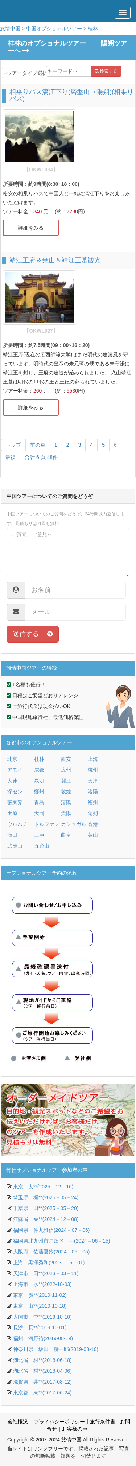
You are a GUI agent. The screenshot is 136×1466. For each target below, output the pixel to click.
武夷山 (14, 846)
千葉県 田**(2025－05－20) (46, 1208)
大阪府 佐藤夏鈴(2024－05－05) (51, 1252)
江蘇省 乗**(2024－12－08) (46, 1219)
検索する (106, 71)
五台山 (41, 846)
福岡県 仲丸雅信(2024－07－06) (51, 1230)
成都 (39, 770)
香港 (93, 824)
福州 (93, 802)
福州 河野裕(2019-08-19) (43, 1338)
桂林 (93, 28)
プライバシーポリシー (59, 1421)
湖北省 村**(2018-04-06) (42, 1371)
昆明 (39, 781)
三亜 (39, 835)
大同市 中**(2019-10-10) (42, 1317)
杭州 (93, 770)
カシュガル (73, 824)
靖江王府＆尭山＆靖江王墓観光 (55, 260)
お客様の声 (74, 1429)
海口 (12, 835)
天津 (93, 781)
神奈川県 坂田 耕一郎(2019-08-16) (55, 1349)
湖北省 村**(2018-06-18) (42, 1360)
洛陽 (93, 791)
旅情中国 (10, 28)
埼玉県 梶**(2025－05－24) (46, 1197)
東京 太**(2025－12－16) (43, 1186)
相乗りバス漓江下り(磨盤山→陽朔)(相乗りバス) (71, 95)
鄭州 (39, 791)
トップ (13, 445)
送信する (33, 634)
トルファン (46, 824)
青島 (39, 802)
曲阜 (66, 835)
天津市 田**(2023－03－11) (46, 1273)
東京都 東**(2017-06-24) (42, 1393)
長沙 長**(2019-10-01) (40, 1327)
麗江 (66, 781)
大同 (39, 813)
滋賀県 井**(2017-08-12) (42, 1382)
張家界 (14, 802)
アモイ (14, 770)
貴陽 (66, 813)
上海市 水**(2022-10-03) (42, 1284)
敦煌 (66, 791)
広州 (66, 770)
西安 (66, 759)
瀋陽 (66, 802)
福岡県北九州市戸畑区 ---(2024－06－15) (61, 1241)
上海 (93, 759)
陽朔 (93, 813)
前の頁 (37, 445)
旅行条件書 (102, 1421)
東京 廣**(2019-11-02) (40, 1295)
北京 (12, 759)
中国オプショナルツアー (54, 28)
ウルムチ (17, 824)
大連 (12, 781)
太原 (12, 813)
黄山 (93, 835)
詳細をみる (31, 228)
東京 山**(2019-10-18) (40, 1306)
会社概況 (18, 1421)
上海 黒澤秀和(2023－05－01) (49, 1262)
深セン (14, 791)
